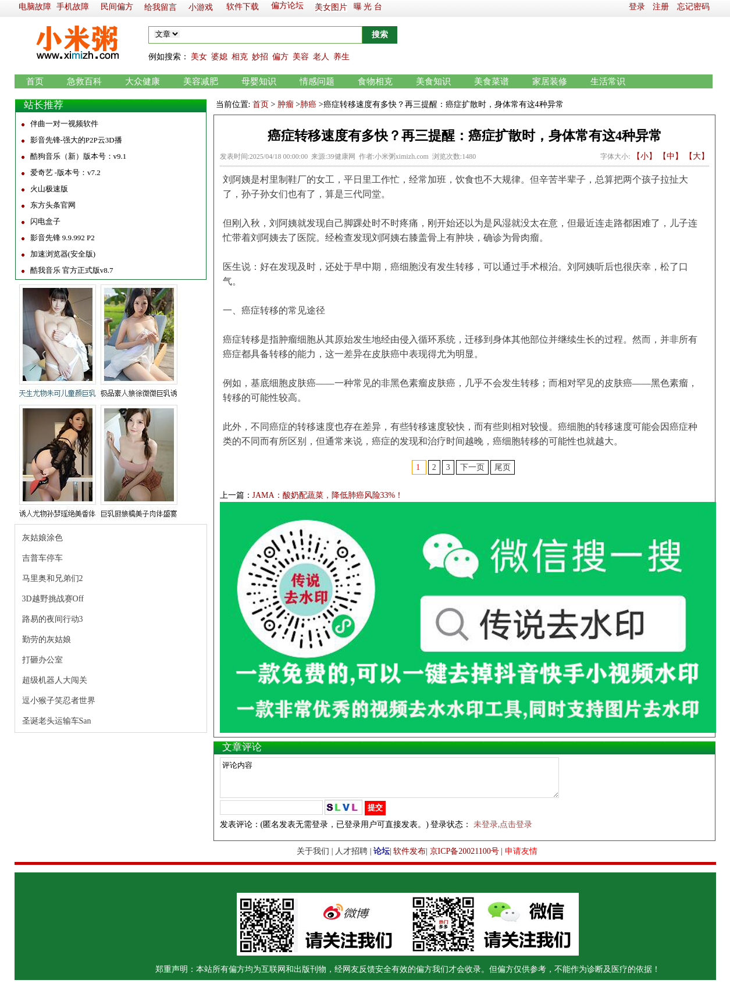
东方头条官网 (53, 205)
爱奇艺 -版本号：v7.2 (65, 172)
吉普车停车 (42, 558)
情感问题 (317, 81)
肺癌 (308, 104)
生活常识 (607, 81)
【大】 (697, 156)
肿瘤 (285, 104)
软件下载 (242, 6)
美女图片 (331, 7)
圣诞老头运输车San (56, 721)
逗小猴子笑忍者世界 (58, 700)
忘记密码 (693, 6)
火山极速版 (49, 188)
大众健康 (142, 81)
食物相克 (375, 81)
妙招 (260, 56)
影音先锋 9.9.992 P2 (62, 237)
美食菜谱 (491, 81)
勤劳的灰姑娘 (46, 639)
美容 (301, 56)
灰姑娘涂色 (42, 537)
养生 (341, 56)
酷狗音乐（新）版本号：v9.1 (78, 156)
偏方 (280, 56)
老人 (321, 56)
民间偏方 (117, 6)
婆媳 (219, 56)
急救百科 (84, 81)
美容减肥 (200, 81)
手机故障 (72, 6)
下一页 (472, 467)
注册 (661, 6)
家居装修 (549, 81)
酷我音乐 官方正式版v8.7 (71, 270)
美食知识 (433, 81)
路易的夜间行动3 (52, 619)
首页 (35, 81)
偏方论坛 (287, 5)
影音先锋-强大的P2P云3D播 (76, 140)
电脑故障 (35, 6)
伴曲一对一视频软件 (64, 123)
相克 (240, 56)
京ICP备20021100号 (464, 858)
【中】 (670, 156)
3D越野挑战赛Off (53, 598)
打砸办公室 (42, 659)
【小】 (644, 156)
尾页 (502, 467)
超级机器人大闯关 (54, 680)
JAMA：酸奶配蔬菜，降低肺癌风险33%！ (328, 495)
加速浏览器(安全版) (63, 254)
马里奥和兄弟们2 (52, 578)
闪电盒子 (45, 221)
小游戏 (200, 7)
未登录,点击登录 (503, 831)
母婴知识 (258, 81)
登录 (637, 6)
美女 (199, 56)
